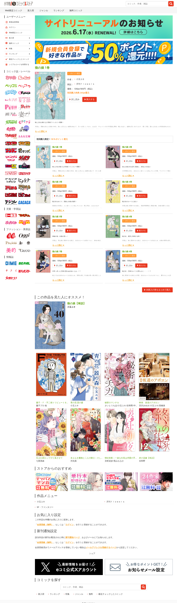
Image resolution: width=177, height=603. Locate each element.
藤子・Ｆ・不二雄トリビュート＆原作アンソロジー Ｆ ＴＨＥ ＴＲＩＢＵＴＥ (52, 402)
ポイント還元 (75, 73)
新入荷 (31, 10)
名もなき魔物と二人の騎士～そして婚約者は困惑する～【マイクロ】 (86, 458)
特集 (67, 594)
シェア (92, 553)
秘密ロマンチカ (112, 402)
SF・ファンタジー (45, 507)
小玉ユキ (80, 79)
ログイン (69, 524)
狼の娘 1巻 (57, 147)
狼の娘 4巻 (127, 182)
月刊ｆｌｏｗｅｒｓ (85, 84)
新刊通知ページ (72, 537)
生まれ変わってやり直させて (49, 458)
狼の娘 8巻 (127, 251)
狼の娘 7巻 (57, 251)
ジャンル (43, 10)
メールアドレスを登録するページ (101, 547)
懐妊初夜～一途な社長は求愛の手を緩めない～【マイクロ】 (121, 458)
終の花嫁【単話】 (147, 458)
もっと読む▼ (41, 131)
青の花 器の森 (76, 402)
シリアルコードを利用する (19, 64)
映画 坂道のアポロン (149, 402)
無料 (91, 594)
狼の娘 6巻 (127, 216)
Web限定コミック (13, 10)
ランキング (58, 10)
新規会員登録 (14, 22)
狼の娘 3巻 (57, 182)
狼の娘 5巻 (57, 216)
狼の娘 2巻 (127, 147)
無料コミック (75, 10)
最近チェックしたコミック (110, 594)
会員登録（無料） (45, 524)
